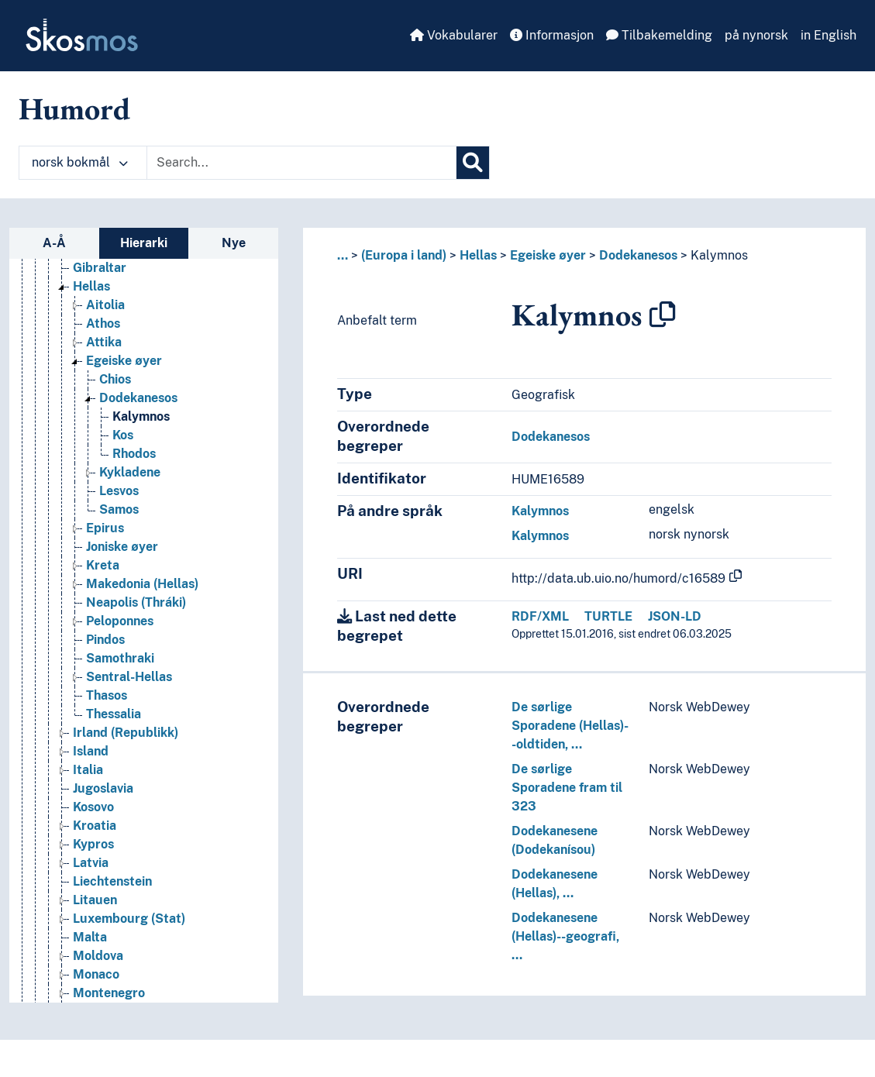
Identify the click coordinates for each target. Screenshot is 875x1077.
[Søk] (473, 163)
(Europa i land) (403, 255)
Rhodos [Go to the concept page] (134, 453)
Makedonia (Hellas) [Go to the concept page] (142, 583)
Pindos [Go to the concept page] (105, 639)
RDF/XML (540, 616)
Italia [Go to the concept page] (88, 769)
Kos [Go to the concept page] (122, 435)
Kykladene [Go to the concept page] (129, 472)
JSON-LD (674, 616)
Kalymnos (719, 255)
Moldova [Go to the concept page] (98, 955)
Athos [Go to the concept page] (103, 323)
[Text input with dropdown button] (301, 163)
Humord (74, 108)
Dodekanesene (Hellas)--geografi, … (565, 936)
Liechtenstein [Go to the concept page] (112, 881)
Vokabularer (454, 35)
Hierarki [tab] (143, 243)
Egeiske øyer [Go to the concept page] (124, 360)
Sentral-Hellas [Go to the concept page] (129, 676)
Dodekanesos (638, 255)
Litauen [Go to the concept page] (95, 900)
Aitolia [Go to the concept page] (105, 305)
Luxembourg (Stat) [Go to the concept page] (129, 918)
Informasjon (552, 35)
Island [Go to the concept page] (91, 751)
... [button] (342, 255)
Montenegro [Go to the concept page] (109, 993)
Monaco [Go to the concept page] (96, 974)
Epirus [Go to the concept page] (105, 528)
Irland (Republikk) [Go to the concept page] (125, 732)
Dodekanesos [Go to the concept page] (138, 398)
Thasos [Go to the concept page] (106, 695)
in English (828, 35)
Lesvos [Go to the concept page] (119, 490)
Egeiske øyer (548, 255)
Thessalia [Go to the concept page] (113, 714)
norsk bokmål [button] (80, 162)
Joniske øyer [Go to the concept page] (122, 546)
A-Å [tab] (54, 243)
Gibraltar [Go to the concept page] (99, 267)
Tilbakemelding (659, 35)
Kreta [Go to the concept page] (102, 565)
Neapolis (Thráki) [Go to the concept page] (136, 602)
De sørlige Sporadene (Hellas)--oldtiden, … (570, 726)
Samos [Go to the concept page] (119, 509)
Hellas (478, 255)
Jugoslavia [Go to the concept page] (103, 788)
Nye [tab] (234, 243)
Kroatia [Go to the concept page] (94, 825)
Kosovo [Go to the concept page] (93, 807)
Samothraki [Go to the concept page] (120, 658)
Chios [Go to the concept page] (115, 379)
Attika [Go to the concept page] (104, 342)
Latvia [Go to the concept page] (91, 862)
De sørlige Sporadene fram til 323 (567, 788)
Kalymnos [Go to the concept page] (141, 416)
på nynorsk (756, 35)
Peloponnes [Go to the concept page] (119, 621)
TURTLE (608, 616)
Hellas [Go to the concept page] (91, 286)
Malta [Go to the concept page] (90, 937)
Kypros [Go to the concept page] (93, 844)
